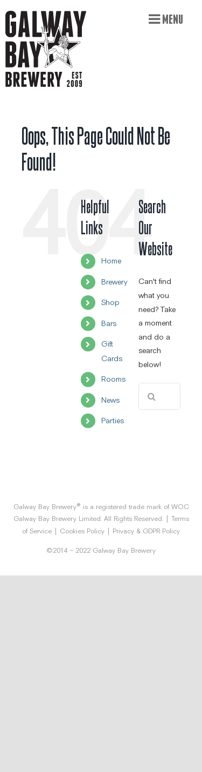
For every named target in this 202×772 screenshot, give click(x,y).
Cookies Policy (82, 531)
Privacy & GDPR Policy (146, 531)
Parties (112, 420)
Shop (110, 302)
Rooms (113, 379)
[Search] (151, 396)
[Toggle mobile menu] (166, 19)
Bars (108, 323)
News (110, 400)
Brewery (114, 282)
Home (111, 261)
